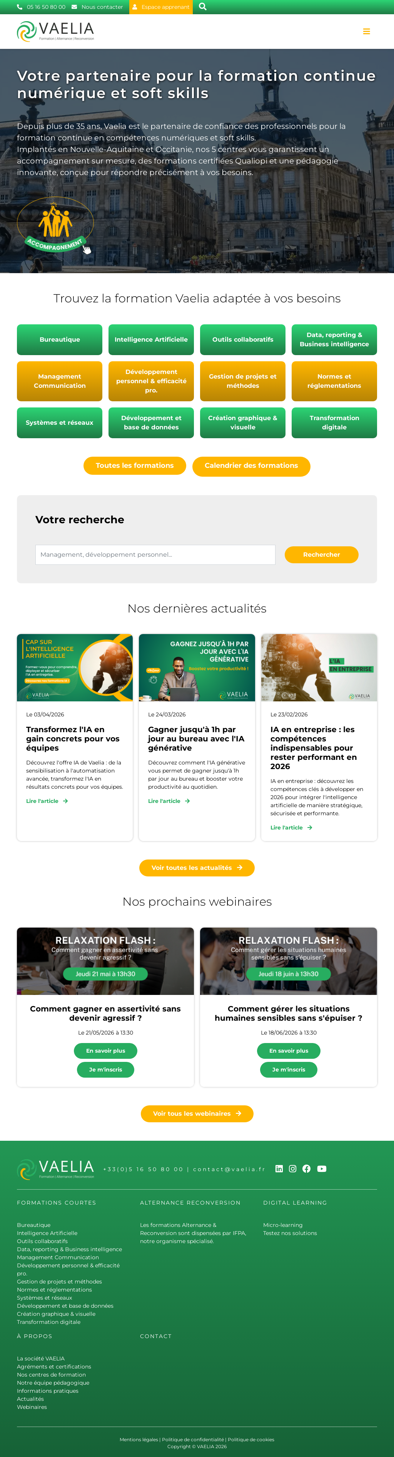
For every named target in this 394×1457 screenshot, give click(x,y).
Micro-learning (283, 1222)
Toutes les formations (135, 465)
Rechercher (321, 552)
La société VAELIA (41, 1356)
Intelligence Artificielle (151, 339)
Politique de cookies (251, 1437)
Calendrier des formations (251, 465)
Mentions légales (139, 1437)
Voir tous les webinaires (197, 1111)
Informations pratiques (47, 1388)
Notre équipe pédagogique (53, 1380)
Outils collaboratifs (243, 339)
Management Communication (60, 381)
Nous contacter (97, 6)
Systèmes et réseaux (59, 422)
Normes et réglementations (334, 381)
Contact (156, 1333)
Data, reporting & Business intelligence (334, 339)
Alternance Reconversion (190, 1200)
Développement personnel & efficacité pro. (151, 381)
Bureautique (60, 339)
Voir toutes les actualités (197, 866)
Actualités (30, 1396)
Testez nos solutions (290, 1230)
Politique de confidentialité (193, 1437)
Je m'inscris (105, 1067)
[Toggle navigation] (366, 31)
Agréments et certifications (54, 1364)
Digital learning (295, 1200)
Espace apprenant (161, 6)
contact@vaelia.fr (229, 1167)
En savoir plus (105, 1048)
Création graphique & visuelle (242, 422)
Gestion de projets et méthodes (243, 381)
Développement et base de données (151, 422)
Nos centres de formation (51, 1372)
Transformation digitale (334, 422)
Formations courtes (57, 1200)
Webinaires (32, 1404)
